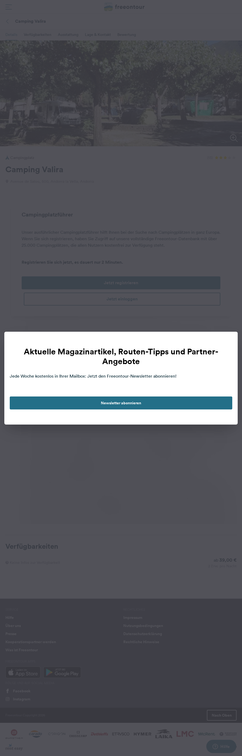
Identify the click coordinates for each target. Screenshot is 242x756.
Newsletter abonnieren (121, 403)
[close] (228, 341)
